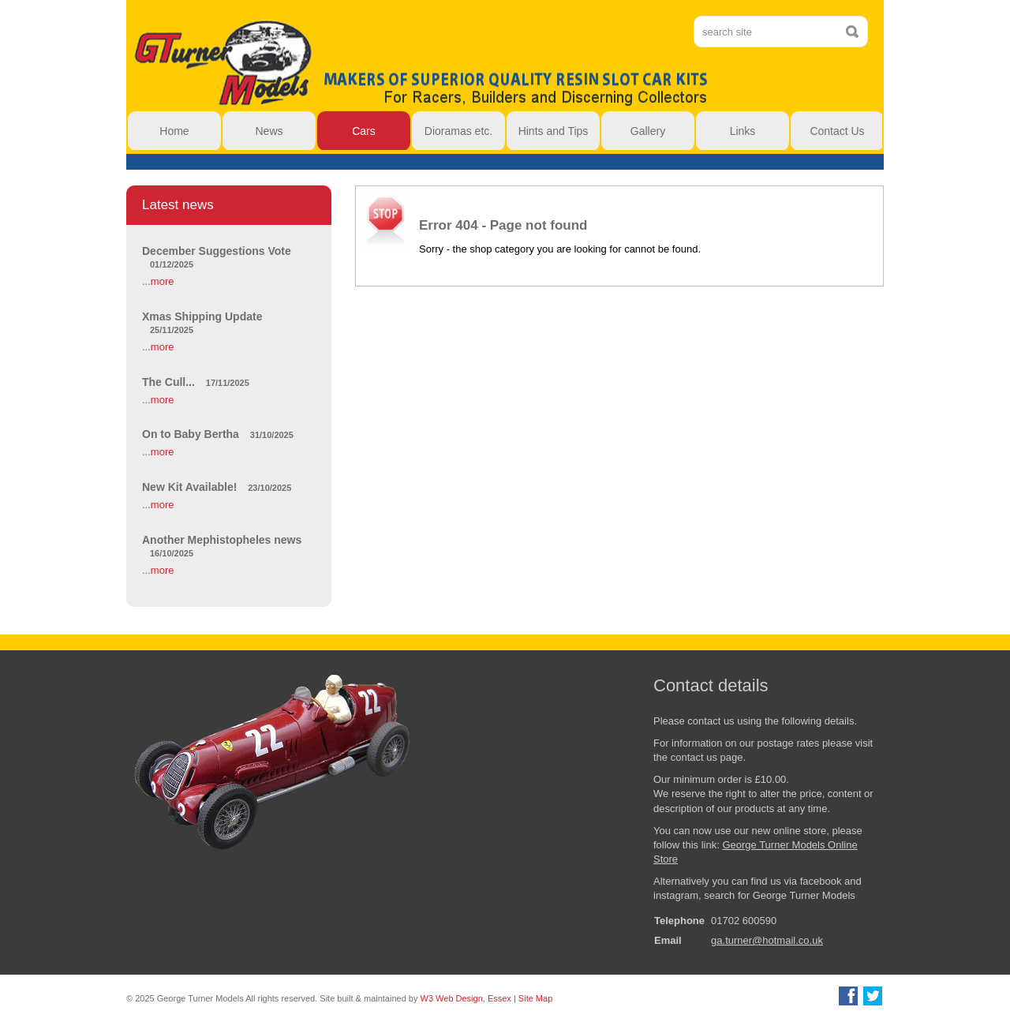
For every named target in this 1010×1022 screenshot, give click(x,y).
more (162, 281)
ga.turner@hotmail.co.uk (767, 940)
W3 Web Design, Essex (466, 998)
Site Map (535, 998)
